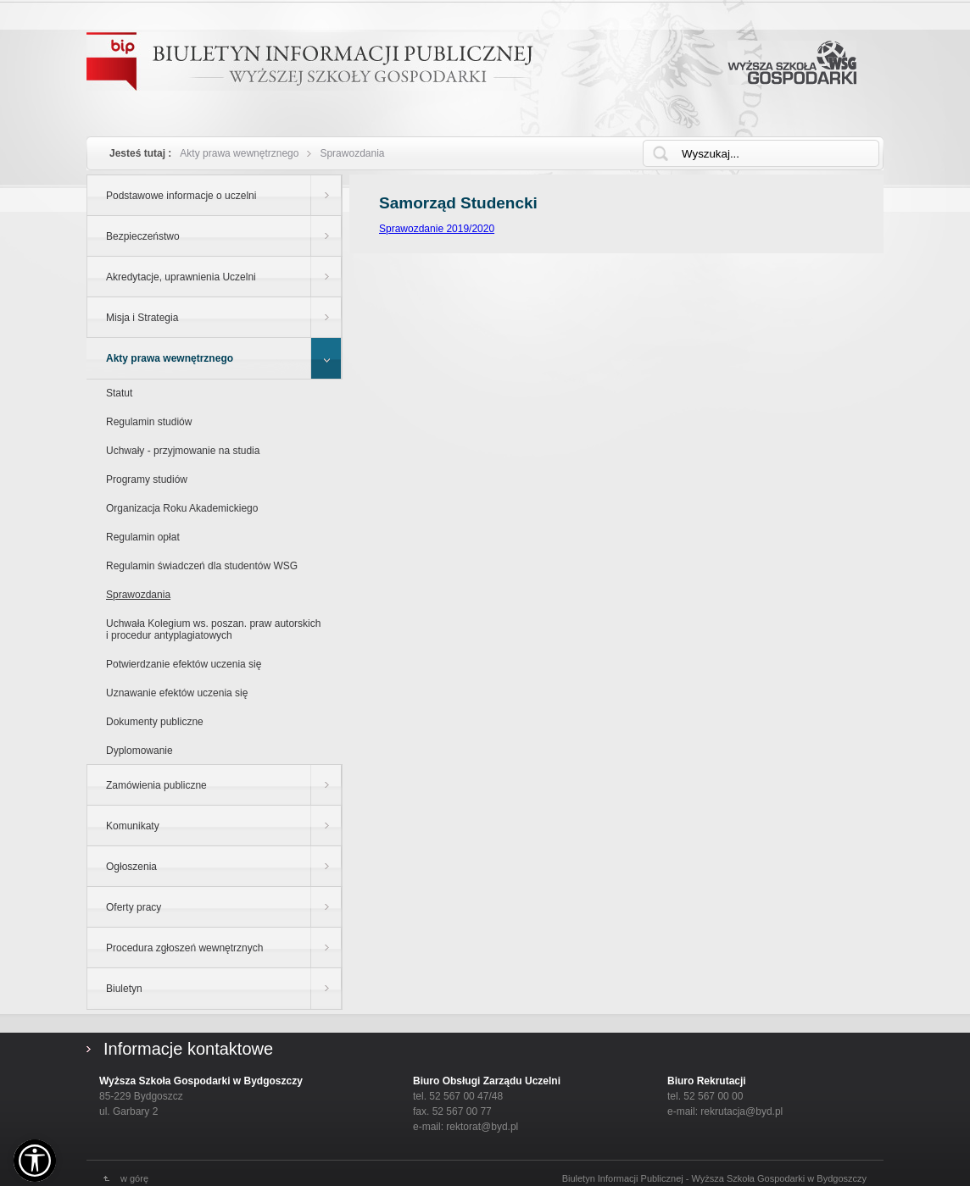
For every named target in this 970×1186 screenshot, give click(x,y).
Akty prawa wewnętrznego (239, 153)
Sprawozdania (352, 153)
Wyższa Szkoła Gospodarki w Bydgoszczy (792, 63)
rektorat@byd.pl (482, 1127)
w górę (134, 1178)
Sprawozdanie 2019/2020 (436, 229)
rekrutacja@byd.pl (741, 1111)
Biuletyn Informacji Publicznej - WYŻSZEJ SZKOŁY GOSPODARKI (309, 61)
